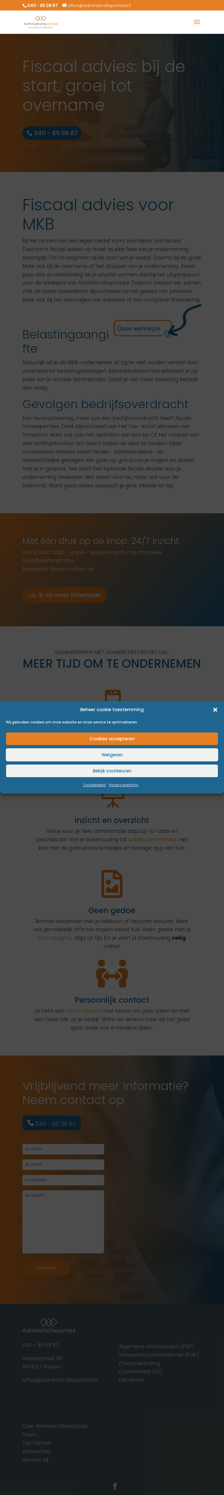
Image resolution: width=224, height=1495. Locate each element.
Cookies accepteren (112, 739)
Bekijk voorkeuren (112, 771)
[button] (215, 710)
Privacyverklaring (123, 785)
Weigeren (112, 755)
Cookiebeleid (94, 785)
